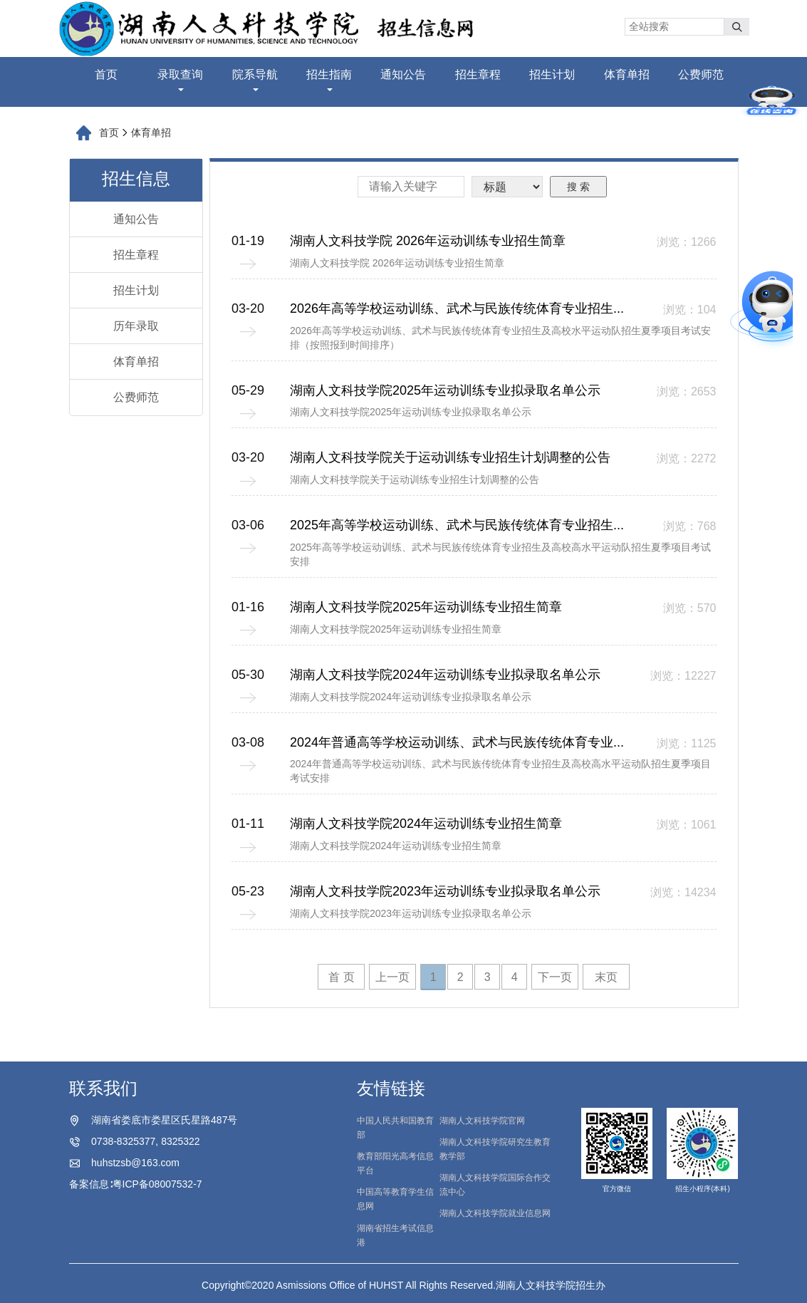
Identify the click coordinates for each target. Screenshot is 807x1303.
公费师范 (701, 74)
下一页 (555, 977)
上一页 (392, 977)
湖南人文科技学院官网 (482, 1121)
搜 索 (578, 186)
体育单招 (627, 74)
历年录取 (136, 326)
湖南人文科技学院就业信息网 (495, 1213)
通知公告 (403, 74)
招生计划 (552, 74)
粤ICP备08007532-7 (157, 1184)
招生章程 (478, 74)
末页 (606, 977)
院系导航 (255, 79)
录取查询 (180, 79)
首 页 (341, 977)
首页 (106, 74)
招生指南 (329, 79)
